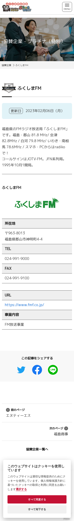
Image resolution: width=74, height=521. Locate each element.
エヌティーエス (18, 413)
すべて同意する (37, 499)
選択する (21, 489)
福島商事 (58, 431)
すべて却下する (37, 509)
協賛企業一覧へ (37, 449)
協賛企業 (6, 65)
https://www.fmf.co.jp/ (24, 304)
